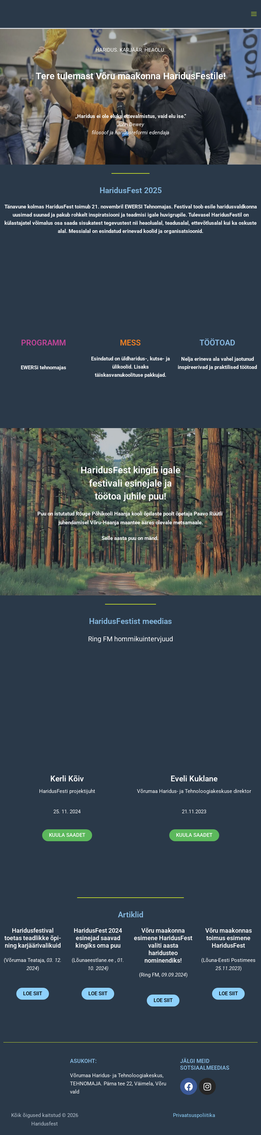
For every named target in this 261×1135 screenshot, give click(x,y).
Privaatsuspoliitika (194, 1115)
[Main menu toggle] (254, 14)
